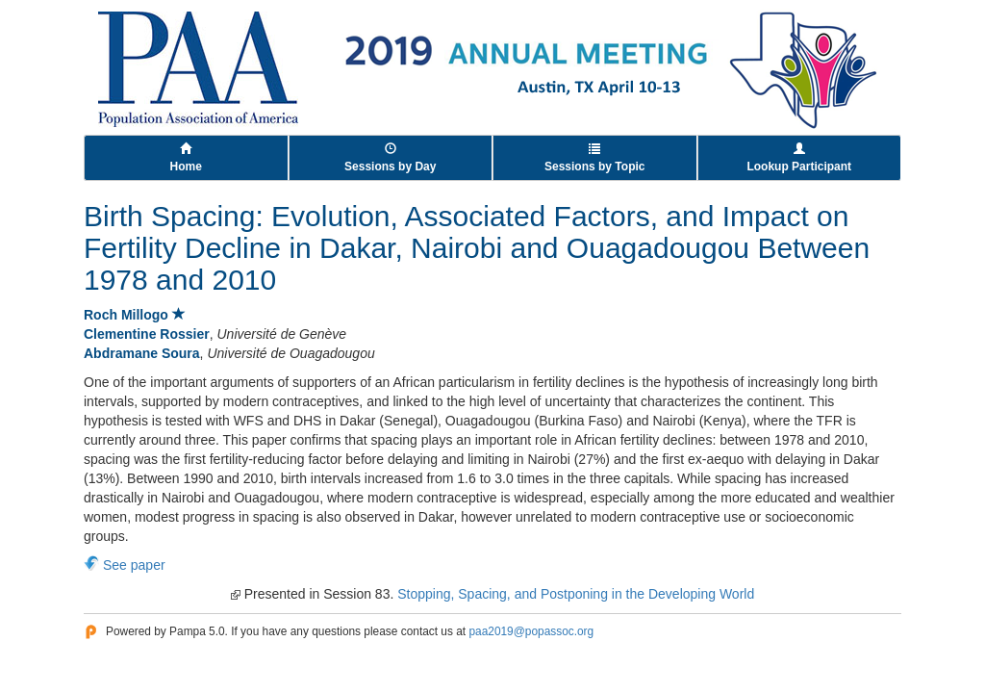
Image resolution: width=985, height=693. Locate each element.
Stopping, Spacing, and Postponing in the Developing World (575, 594)
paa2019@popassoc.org (531, 631)
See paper (134, 565)
